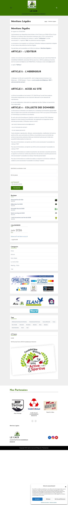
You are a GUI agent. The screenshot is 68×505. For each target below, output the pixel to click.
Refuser (48, 499)
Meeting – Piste (15, 265)
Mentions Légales (53, 502)
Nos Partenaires (18, 390)
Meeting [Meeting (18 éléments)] (35, 324)
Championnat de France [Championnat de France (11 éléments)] (34, 321)
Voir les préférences (60, 499)
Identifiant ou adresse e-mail (18, 168)
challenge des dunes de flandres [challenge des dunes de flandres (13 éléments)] (19, 321)
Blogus (38, 448)
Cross (12, 251)
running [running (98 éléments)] (46, 324)
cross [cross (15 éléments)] (54, 321)
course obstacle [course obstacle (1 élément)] (46, 321)
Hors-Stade (14, 258)
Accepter (37, 499)
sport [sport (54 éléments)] (22, 327)
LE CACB (33, 11)
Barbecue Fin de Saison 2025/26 (19, 236)
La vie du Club (14, 261)
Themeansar (45, 448)
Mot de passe (14, 175)
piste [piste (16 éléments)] (40, 324)
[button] (65, 486)
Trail (12, 269)
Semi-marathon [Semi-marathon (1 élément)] (15, 327)
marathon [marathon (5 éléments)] (28, 324)
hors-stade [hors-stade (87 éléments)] (14, 324)
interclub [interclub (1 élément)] (22, 324)
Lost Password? (15, 182)
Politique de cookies (45, 502)
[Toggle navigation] (11, 8)
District (13, 254)
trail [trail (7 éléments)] (27, 327)
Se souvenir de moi (16, 184)
